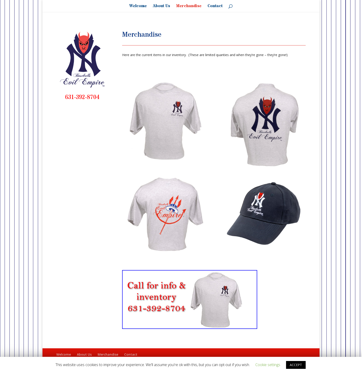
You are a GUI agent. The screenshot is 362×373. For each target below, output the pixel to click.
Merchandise (189, 6)
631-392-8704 (82, 97)
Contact (215, 6)
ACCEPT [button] (296, 365)
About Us (161, 6)
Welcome (138, 6)
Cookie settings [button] (267, 364)
